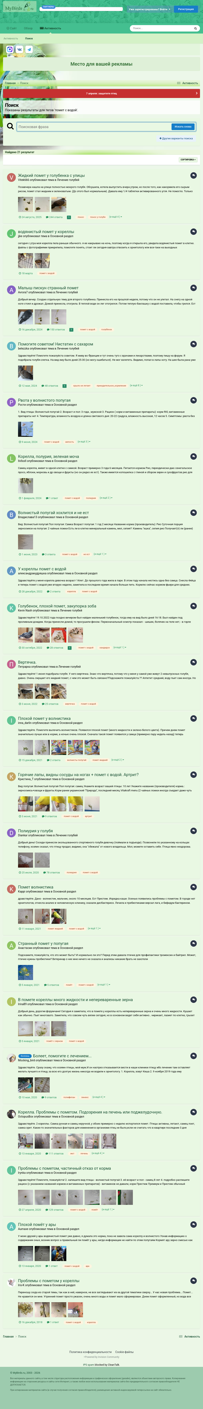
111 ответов (54, 1153)
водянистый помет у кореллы (46, 231)
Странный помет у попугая (43, 943)
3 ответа (49, 554)
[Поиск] (153, 28)
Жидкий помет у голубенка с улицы (51, 175)
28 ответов (55, 647)
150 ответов (56, 329)
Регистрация (186, 9)
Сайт (13, 28)
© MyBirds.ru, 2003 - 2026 (25, 1372)
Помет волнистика (35, 887)
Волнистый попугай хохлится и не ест (53, 512)
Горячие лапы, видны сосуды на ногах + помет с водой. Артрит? (78, 774)
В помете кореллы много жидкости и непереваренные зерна (75, 999)
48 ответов (49, 385)
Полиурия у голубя (35, 830)
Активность (52, 30)
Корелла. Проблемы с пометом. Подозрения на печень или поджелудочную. (90, 1112)
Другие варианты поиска (176, 138)
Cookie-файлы (124, 1352)
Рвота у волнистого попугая (44, 400)
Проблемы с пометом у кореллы (49, 1280)
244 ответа (54, 217)
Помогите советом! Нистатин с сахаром (55, 344)
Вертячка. (27, 662)
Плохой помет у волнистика (44, 718)
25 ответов (50, 703)
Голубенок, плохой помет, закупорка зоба (57, 606)
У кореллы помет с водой (42, 568)
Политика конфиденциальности (90, 1352)
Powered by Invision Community (102, 1357)
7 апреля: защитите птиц (101, 93)
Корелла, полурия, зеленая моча (48, 456)
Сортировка (188, 160)
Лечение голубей (68, 179)
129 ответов (54, 1209)
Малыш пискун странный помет (48, 287)
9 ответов (49, 816)
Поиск (29, 38)
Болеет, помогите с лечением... (62, 1055)
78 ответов (51, 872)
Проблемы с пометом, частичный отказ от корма (64, 1168)
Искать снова (183, 126)
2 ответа (54, 591)
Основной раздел (61, 236)
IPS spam (88, 1364)
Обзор (28, 28)
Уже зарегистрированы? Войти (149, 9)
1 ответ (52, 498)
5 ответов (51, 984)
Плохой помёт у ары (37, 1224)
